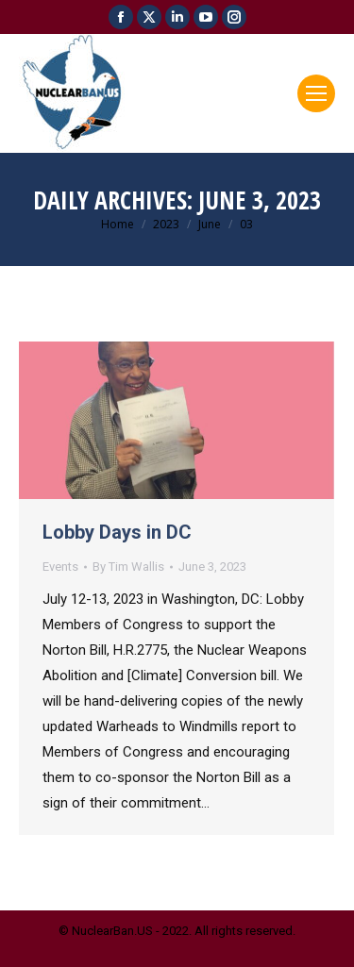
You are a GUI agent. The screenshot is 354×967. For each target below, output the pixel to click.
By (128, 566)
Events (60, 566)
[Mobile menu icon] (316, 93)
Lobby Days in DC (117, 532)
